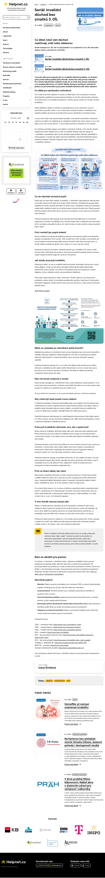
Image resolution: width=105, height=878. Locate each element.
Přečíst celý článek (71, 724)
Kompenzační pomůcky (12, 84)
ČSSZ (68, 681)
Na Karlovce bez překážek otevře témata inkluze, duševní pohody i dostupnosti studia (83, 742)
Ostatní (6, 52)
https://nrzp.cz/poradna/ (59, 645)
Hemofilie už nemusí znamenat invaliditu (76, 706)
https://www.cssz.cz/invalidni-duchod (67, 630)
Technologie (7, 48)
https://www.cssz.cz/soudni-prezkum (66, 627)
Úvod (36, 4)
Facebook (11, 191)
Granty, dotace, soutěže (12, 67)
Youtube (20, 191)
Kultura (6, 44)
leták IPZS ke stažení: (42, 291)
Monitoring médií (9, 71)
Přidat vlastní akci (17, 148)
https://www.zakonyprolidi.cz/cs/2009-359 (70, 643)
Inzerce (6, 79)
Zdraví (5, 32)
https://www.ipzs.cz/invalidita (58, 633)
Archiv (5, 104)
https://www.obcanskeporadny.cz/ (71, 648)
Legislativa (7, 36)
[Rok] (20, 118)
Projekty (6, 96)
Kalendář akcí (16, 113)
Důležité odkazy (9, 92)
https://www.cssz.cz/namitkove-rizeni (67, 625)
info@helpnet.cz (55, 866)
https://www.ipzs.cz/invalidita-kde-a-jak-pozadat (72, 640)
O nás (5, 100)
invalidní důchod (59, 681)
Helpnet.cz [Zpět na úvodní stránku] (18, 4)
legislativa (49, 681)
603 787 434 (42, 866)
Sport (5, 40)
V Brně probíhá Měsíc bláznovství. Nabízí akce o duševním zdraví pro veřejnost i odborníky (78, 784)
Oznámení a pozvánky (11, 63)
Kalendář (6, 75)
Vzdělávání (7, 88)
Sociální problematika (11, 28)
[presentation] (48, 709)
